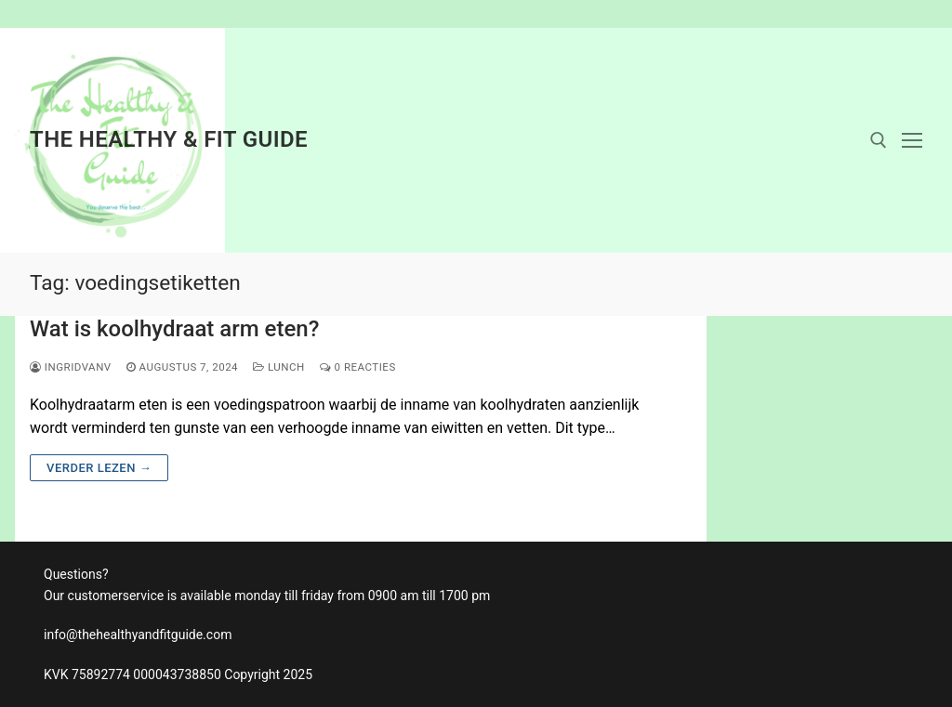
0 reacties (358, 366)
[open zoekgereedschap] (878, 140)
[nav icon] (912, 140)
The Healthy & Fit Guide (169, 139)
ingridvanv (71, 366)
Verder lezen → (99, 468)
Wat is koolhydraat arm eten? (174, 329)
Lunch (279, 366)
